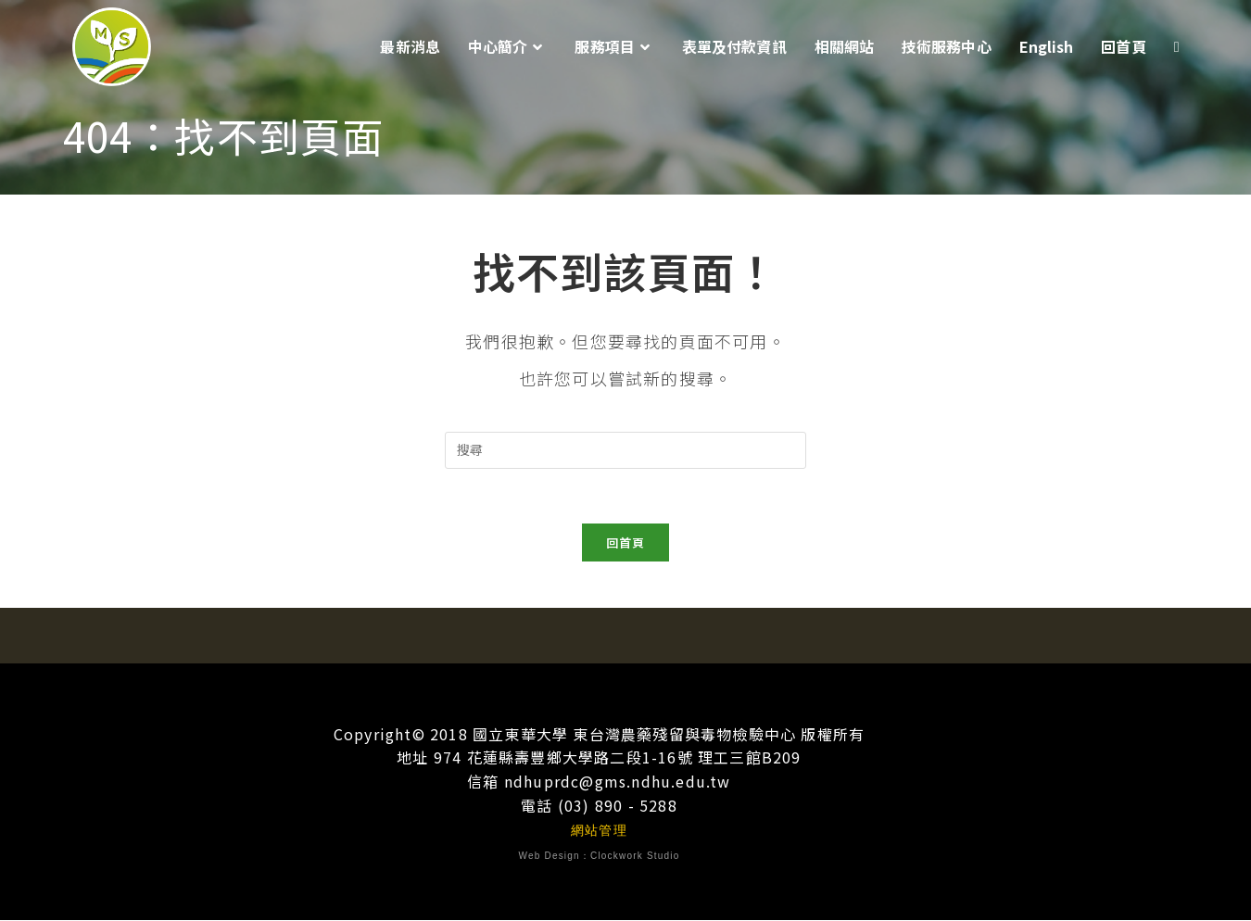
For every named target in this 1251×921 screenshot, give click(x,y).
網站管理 (599, 831)
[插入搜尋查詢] (625, 450)
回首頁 (626, 543)
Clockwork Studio (634, 857)
